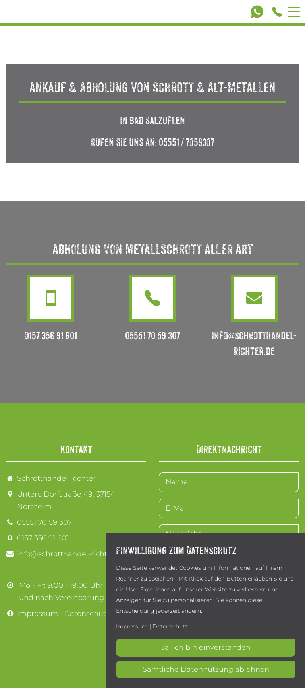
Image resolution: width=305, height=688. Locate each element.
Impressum (37, 613)
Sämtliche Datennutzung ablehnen (206, 669)
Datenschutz (87, 613)
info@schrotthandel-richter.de (71, 554)
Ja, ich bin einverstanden (206, 647)
